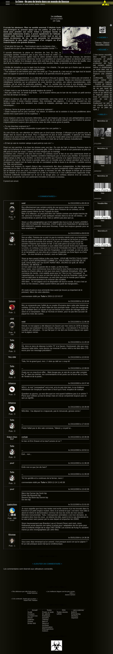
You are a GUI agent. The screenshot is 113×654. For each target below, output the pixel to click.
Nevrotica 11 (102, 148)
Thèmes (98, 43)
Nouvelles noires (102, 45)
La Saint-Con (33, 616)
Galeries (31, 620)
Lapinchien (12, 505)
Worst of (45, 623)
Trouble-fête (102, 203)
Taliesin (12, 301)
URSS (59, 614)
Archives (45, 625)
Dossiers (45, 618)
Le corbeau (56, 16)
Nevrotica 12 (102, 121)
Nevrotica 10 (102, 176)
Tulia (58, 21)
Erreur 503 (32, 623)
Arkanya (12, 383)
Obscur (106, 43)
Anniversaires (47, 627)
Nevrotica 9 (102, 231)
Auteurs (45, 631)
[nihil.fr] (74, 612)
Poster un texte (48, 612)
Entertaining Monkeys (75, 615)
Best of (45, 621)
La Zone (42, 1)
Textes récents (62, 612)
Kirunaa (12, 535)
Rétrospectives (47, 629)
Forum (30, 618)
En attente (46, 614)
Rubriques (46, 616)
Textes (49, 610)
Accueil (34, 610)
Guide (30, 612)
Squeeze (74, 618)
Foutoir (30, 621)
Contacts (31, 614)
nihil (12, 203)
